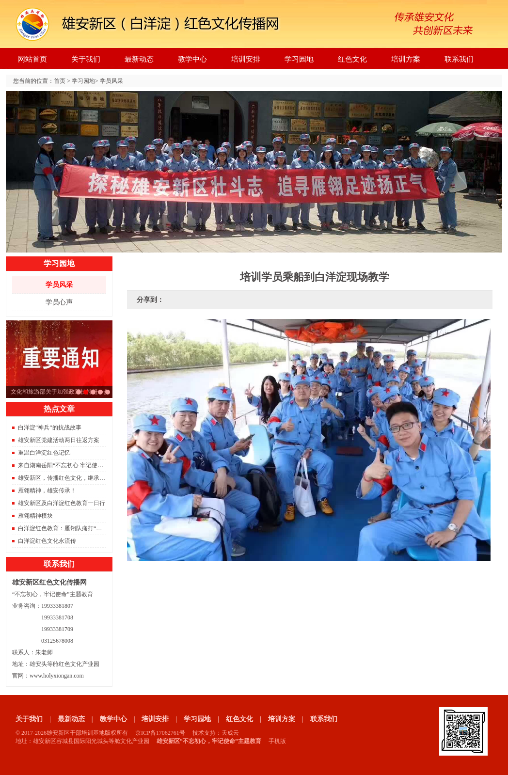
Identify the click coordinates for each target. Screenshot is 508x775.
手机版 (277, 741)
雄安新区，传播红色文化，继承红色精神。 (73, 477)
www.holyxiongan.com (57, 675)
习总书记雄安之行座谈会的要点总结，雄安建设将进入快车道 (78, 392)
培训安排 (245, 59)
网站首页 (32, 59)
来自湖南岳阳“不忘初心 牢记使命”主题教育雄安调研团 (88, 465)
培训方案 (405, 59)
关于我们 (85, 59)
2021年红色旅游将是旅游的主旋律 (93, 392)
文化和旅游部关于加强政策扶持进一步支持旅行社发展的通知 (85, 392)
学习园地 (299, 59)
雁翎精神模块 (35, 515)
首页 (59, 81)
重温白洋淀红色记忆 (44, 452)
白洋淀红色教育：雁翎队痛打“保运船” (67, 528)
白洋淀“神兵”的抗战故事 (49, 427)
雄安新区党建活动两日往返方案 (58, 440)
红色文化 (352, 59)
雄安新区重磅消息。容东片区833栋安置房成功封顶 (100, 392)
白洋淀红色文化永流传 (47, 541)
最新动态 (139, 59)
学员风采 (111, 81)
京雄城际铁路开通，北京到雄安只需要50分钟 (107, 392)
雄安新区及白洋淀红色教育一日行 (61, 503)
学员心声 (59, 302)
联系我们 (459, 59)
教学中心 (192, 59)
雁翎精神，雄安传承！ (47, 490)
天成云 (230, 732)
